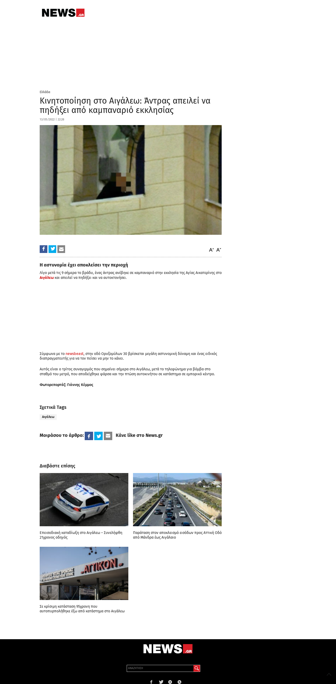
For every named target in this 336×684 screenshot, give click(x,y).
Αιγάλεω (47, 277)
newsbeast (75, 353)
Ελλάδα (45, 92)
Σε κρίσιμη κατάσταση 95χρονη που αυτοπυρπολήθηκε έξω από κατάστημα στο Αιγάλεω (82, 608)
